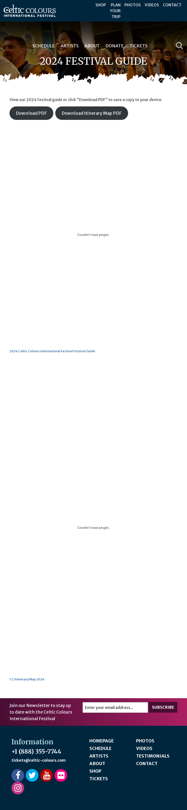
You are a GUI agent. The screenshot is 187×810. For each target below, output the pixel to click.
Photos (132, 4)
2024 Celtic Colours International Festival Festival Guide (52, 351)
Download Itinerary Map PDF (92, 113)
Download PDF (31, 113)
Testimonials (152, 756)
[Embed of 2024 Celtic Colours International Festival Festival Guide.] (93, 234)
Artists (70, 46)
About (92, 46)
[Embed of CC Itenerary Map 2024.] (93, 528)
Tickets (139, 46)
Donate (114, 46)
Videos (152, 4)
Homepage (101, 741)
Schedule (43, 46)
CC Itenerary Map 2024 (27, 679)
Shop (100, 4)
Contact (172, 4)
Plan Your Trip (115, 10)
